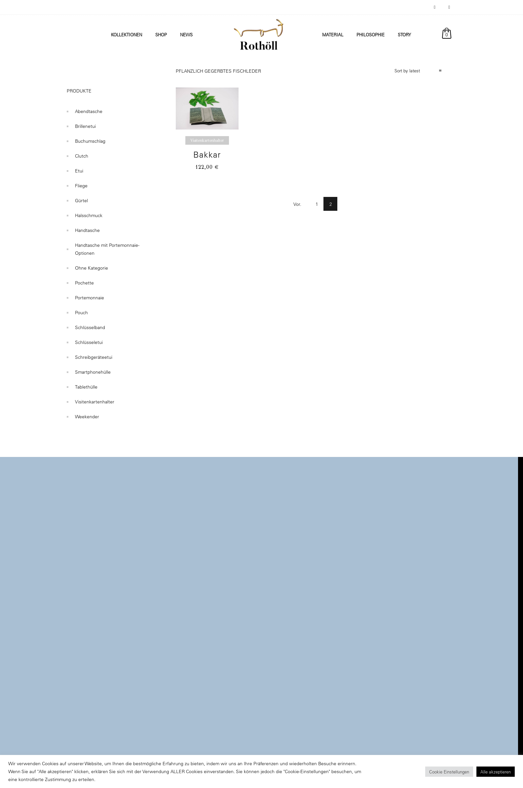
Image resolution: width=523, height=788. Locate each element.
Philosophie (370, 34)
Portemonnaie (89, 298)
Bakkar (207, 154)
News (186, 34)
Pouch (81, 313)
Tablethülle (86, 387)
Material (332, 34)
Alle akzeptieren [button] (495, 771)
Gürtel (81, 201)
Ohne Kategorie (91, 268)
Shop (161, 34)
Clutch (81, 156)
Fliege (81, 186)
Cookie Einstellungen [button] (449, 771)
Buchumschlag (90, 141)
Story (404, 34)
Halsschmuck (88, 215)
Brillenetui (85, 126)
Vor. (297, 204)
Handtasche (87, 230)
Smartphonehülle (93, 372)
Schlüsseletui (89, 342)
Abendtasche (88, 111)
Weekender (87, 417)
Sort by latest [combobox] (407, 70)
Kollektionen (126, 34)
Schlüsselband (90, 327)
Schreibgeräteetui (93, 357)
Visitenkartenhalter (94, 402)
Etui (79, 171)
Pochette (84, 283)
